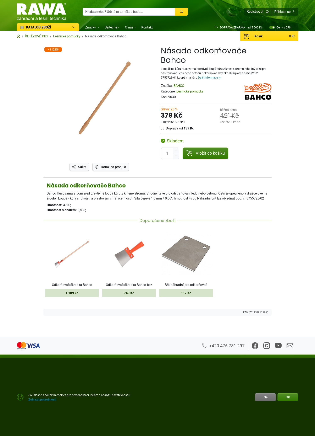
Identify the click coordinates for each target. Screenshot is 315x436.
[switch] (272, 27)
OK (288, 397)
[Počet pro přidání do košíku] (167, 153)
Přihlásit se (284, 12)
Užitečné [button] (111, 27)
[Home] (18, 36)
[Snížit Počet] (176, 156)
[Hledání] (129, 12)
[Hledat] (181, 12)
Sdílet (79, 167)
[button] (258, 12)
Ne (265, 397)
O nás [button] (129, 27)
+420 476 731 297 (223, 345)
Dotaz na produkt (110, 167)
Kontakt (147, 27)
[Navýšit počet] (176, 150)
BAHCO (178, 86)
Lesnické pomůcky (190, 91)
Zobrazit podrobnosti (42, 399)
